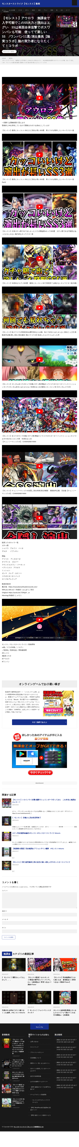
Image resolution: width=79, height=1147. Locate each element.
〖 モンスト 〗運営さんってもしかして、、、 (13, 983)
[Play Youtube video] (39, 102)
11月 (69, 1062)
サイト (4, 932)
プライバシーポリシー (37, 1065)
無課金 (12, 56)
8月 (60, 1062)
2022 (58, 1082)
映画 (56, 10)
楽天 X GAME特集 (36, 1090)
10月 (66, 1062)
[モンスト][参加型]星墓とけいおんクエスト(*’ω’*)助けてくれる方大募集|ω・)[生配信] (65, 1023)
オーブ (73, 10)
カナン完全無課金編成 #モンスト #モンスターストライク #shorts (36, 838)
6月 (75, 1060)
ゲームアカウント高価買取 (39, 1108)
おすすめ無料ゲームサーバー (39, 1096)
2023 (58, 1075)
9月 (63, 1062)
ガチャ (29, 10)
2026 (58, 1052)
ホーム (4, 10)
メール (5, 924)
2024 (58, 1067)
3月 (67, 1052)
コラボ (22, 10)
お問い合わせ (34, 1054)
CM (67, 10)
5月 (72, 1052)
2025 (58, 1060)
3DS (42, 10)
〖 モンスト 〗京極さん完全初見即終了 (26, 822)
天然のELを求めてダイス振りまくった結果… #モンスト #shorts (13, 1022)
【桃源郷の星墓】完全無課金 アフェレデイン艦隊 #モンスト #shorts (38, 853)
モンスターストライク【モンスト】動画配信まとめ (30, 1142)
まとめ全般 (13, 10)
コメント (5, 895)
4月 (70, 1052)
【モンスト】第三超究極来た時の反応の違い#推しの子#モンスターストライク (41, 866)
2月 (64, 1052)
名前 (4, 915)
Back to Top (39, 1039)
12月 (73, 1062)
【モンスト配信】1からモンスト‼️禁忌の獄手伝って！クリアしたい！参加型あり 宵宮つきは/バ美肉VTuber (39, 987)
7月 (58, 1062)
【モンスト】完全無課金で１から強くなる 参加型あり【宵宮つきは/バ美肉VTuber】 (64, 986)
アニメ (49, 10)
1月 (62, 1052)
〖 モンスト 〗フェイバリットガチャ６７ (39, 1020)
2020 (58, 1097)
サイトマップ (34, 1059)
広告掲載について (36, 1070)
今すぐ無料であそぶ (39, 727)
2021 (58, 1090)
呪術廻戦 (6, 14)
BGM (36, 10)
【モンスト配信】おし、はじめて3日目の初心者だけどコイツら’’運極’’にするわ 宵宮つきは (18, 1101)
